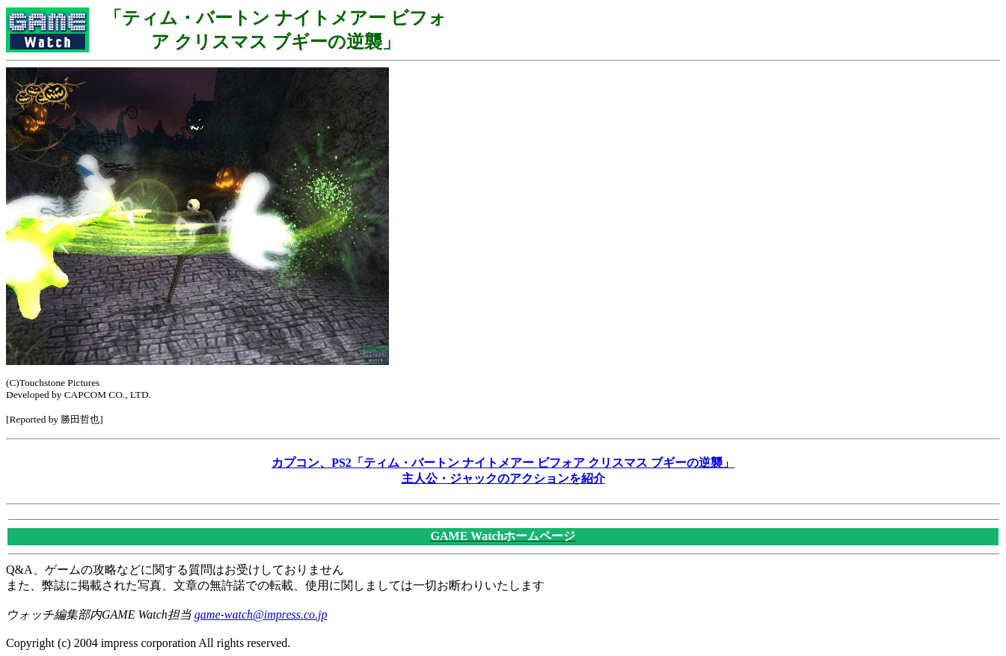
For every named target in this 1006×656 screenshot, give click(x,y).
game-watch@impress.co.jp (261, 614)
